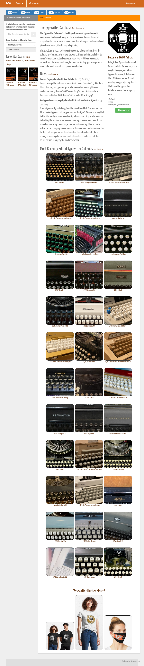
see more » (98, 149)
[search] (21, 45)
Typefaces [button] (54, 12)
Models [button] (25, 12)
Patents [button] (69, 12)
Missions (34, 3)
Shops (9, 65)
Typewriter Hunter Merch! (89, 591)
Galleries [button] (39, 12)
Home (41, 18)
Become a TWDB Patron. (120, 57)
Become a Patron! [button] (123, 110)
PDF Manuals (17, 61)
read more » (53, 74)
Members (130, 3)
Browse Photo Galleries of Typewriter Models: (19, 40)
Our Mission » (78, 28)
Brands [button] (12, 12)
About (20, 3)
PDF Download (10, 85)
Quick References (29, 61)
